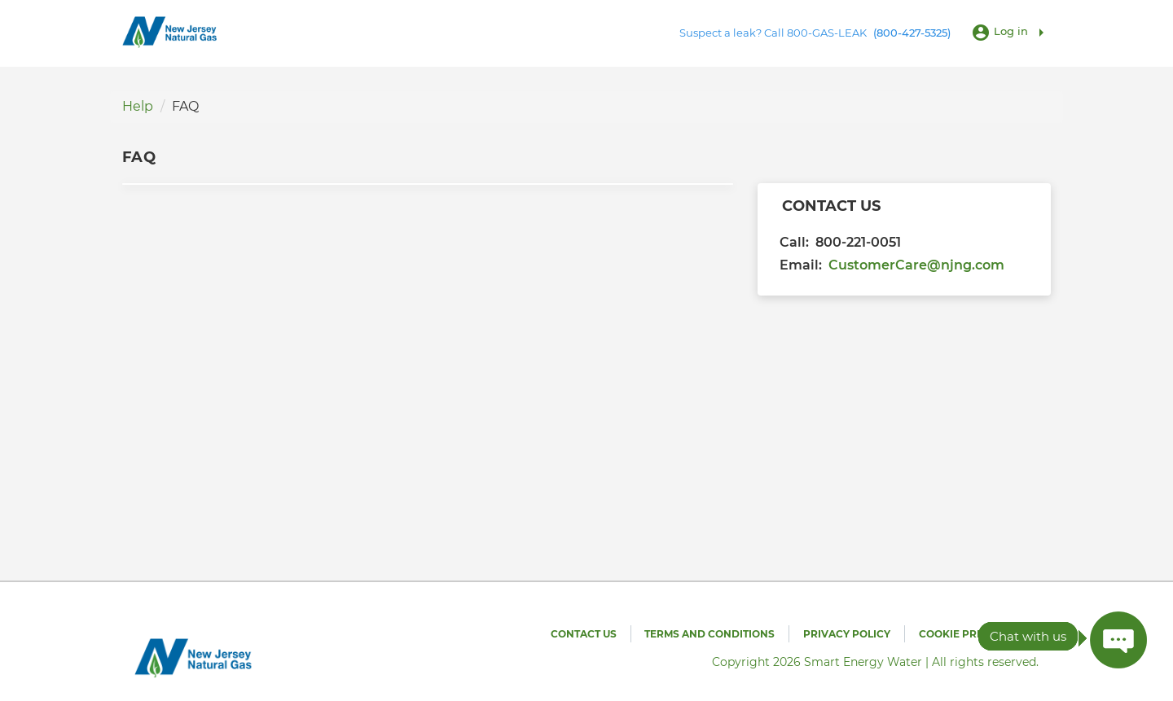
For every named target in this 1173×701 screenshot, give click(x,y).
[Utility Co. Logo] (171, 32)
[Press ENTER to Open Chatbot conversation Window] (1118, 639)
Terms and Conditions (709, 634)
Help (137, 106)
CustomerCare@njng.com (916, 265)
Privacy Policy (846, 634)
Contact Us (584, 634)
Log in (1011, 30)
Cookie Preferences (979, 634)
